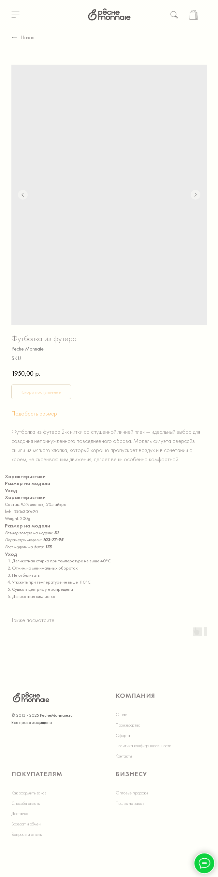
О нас (121, 714)
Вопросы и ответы (26, 834)
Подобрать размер (34, 413)
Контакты (124, 756)
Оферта (123, 735)
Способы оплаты (25, 803)
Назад (22, 37)
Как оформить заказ (28, 793)
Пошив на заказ (130, 803)
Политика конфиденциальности (143, 745)
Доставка (19, 813)
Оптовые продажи (132, 793)
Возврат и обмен (26, 824)
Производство (128, 725)
